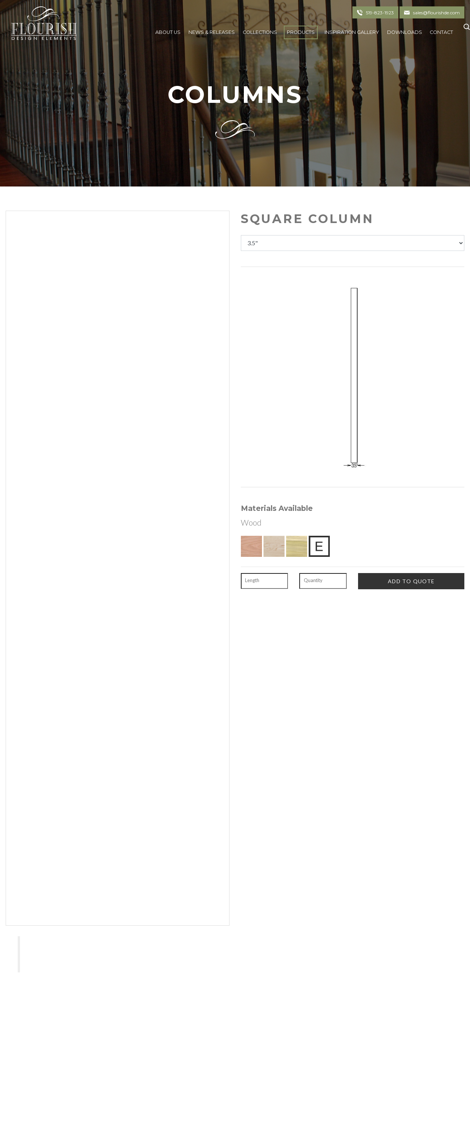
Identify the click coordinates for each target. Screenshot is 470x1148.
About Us (168, 32)
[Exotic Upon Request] (319, 546)
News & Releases (211, 32)
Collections (260, 32)
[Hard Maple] (274, 546)
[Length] (264, 581)
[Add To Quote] (411, 581)
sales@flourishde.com (436, 12)
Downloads (404, 32)
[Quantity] (323, 581)
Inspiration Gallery (352, 32)
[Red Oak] (251, 546)
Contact (441, 32)
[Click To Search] (465, 30)
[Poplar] (296, 546)
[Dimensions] (353, 243)
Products (301, 32)
